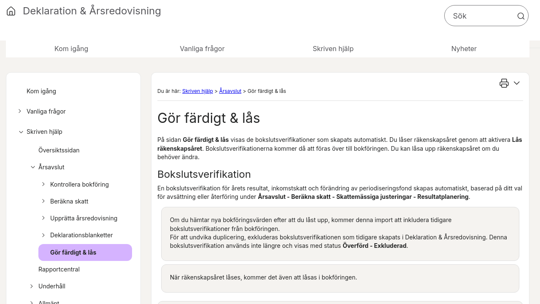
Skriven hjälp (39, 132)
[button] (521, 16)
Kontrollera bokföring (74, 184)
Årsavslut (45, 167)
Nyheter (464, 48)
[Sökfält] (486, 15)
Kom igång (71, 48)
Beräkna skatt (63, 201)
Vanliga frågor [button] (202, 48)
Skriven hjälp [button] (333, 48)
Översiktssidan (59, 150)
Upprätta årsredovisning (78, 218)
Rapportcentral (59, 269)
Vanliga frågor (41, 111)
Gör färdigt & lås (73, 252)
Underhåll (46, 286)
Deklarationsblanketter (76, 235)
